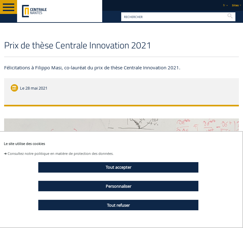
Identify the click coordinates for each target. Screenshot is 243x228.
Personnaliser (118, 186)
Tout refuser (118, 205)
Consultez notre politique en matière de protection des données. (61, 153)
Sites (235, 5)
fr (224, 5)
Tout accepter (118, 167)
